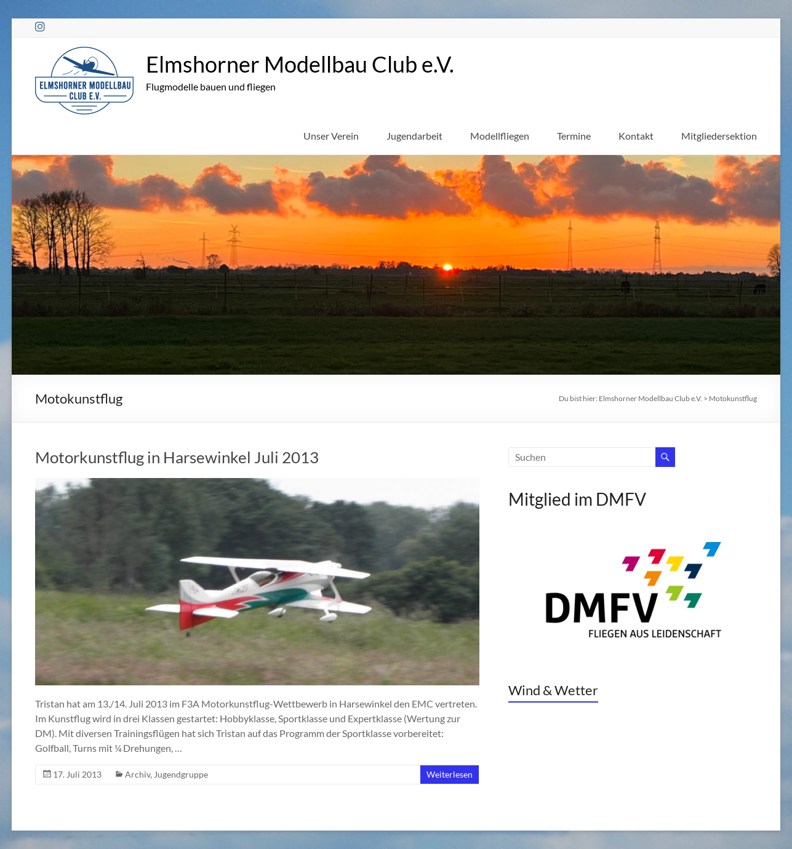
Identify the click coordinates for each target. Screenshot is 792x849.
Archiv (137, 774)
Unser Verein (331, 136)
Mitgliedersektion (719, 136)
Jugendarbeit (414, 136)
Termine (574, 136)
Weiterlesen (449, 774)
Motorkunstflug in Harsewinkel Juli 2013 (177, 457)
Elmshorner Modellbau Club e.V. (300, 64)
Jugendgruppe (181, 774)
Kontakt (636, 136)
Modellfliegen (499, 136)
